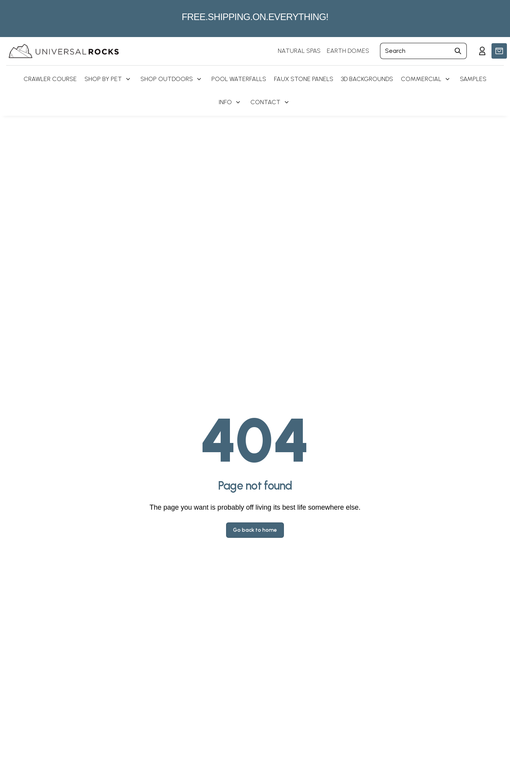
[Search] (414, 51)
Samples (473, 79)
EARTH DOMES (348, 50)
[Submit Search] (458, 51)
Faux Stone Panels (303, 79)
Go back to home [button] (255, 530)
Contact (265, 102)
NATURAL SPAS (299, 50)
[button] (499, 51)
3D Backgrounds (367, 79)
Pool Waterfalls (238, 79)
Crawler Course (50, 79)
